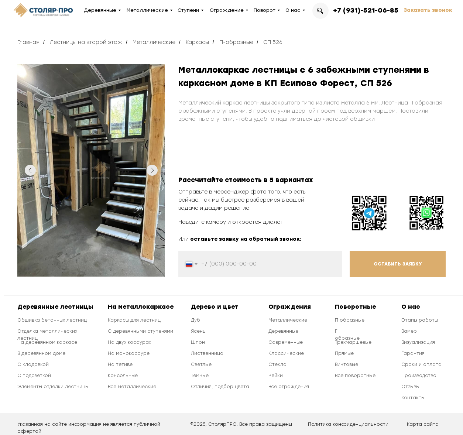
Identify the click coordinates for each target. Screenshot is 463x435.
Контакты (413, 397)
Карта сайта (423, 424)
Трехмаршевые (353, 342)
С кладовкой (33, 364)
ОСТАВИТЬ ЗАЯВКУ (398, 264)
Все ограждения (288, 386)
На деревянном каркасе (47, 342)
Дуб (195, 320)
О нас (293, 10)
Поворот (264, 10)
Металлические (147, 10)
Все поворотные (355, 375)
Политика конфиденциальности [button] (348, 424)
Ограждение (227, 10)
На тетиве (120, 364)
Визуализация (418, 342)
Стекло (277, 364)
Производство (418, 375)
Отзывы (410, 386)
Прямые (344, 353)
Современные (285, 342)
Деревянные (100, 10)
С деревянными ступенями (140, 331)
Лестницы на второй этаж (86, 42)
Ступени (188, 10)
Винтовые (346, 364)
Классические (286, 353)
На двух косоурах (129, 342)
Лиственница (207, 353)
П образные (349, 320)
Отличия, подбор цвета (220, 386)
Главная (28, 42)
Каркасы (197, 42)
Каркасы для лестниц (134, 320)
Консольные (123, 375)
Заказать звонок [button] (428, 10)
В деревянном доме (41, 353)
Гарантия (413, 353)
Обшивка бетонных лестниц (52, 320)
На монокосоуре (129, 353)
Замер (409, 331)
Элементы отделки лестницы (53, 386)
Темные (200, 375)
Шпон (198, 342)
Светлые (201, 364)
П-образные (236, 42)
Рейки (275, 375)
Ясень (198, 331)
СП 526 (272, 42)
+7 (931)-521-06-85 (365, 10)
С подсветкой (34, 375)
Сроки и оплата (421, 364)
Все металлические (132, 386)
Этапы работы (419, 320)
